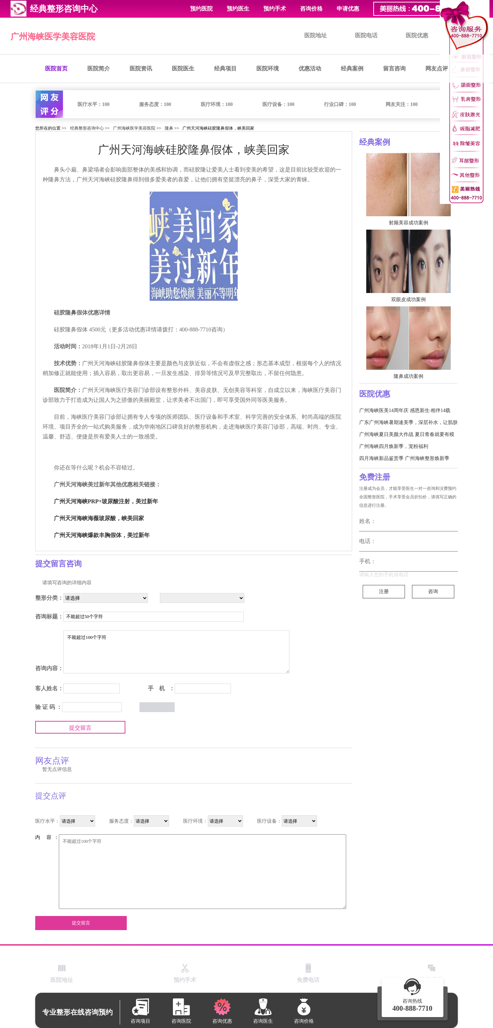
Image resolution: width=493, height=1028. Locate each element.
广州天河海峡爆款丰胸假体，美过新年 (102, 535)
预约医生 (238, 9)
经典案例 (352, 68)
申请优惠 (348, 9)
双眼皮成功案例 (408, 299)
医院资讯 (141, 68)
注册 (384, 591)
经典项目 (225, 68)
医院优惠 (417, 35)
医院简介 (98, 68)
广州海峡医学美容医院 (53, 36)
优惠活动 (310, 68)
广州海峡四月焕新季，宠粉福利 (393, 446)
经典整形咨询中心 (87, 128)
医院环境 (267, 68)
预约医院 (201, 9)
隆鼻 (169, 128)
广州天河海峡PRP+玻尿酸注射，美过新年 (106, 501)
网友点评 (436, 68)
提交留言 (80, 728)
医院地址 (315, 35)
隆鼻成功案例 (408, 376)
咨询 (433, 591)
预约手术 (274, 9)
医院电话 (366, 35)
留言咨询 (394, 68)
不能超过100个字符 (176, 651)
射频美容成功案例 (408, 222)
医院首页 (56, 68)
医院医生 (183, 68)
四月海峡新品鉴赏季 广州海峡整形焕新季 (404, 458)
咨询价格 (311, 9)
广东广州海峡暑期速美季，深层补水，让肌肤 (408, 422)
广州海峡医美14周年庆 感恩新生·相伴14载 (404, 410)
